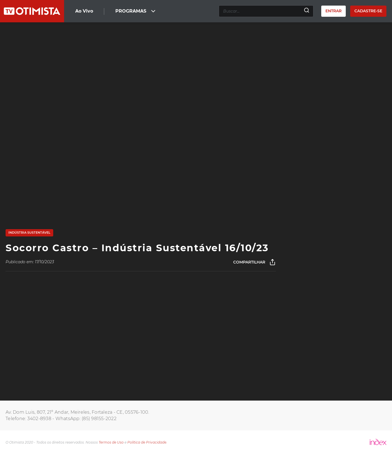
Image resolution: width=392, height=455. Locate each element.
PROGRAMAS (136, 11)
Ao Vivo (84, 11)
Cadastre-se (368, 11)
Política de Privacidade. (147, 442)
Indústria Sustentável (29, 232)
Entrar (333, 11)
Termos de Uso (111, 442)
